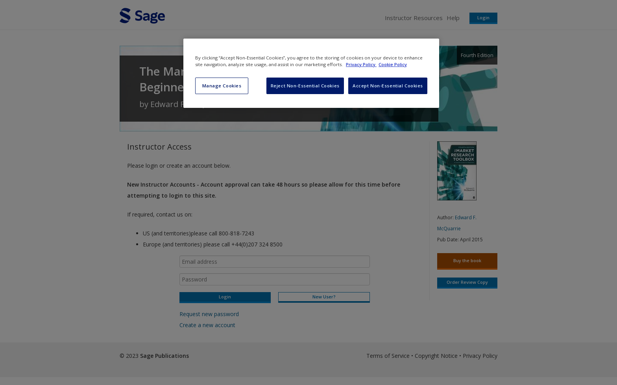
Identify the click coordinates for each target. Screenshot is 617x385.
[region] (311, 73)
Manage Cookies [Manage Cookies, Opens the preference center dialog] (222, 86)
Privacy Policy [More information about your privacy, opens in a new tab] (361, 64)
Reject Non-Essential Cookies (305, 86)
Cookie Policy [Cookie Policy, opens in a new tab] (393, 64)
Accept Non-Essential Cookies (388, 86)
